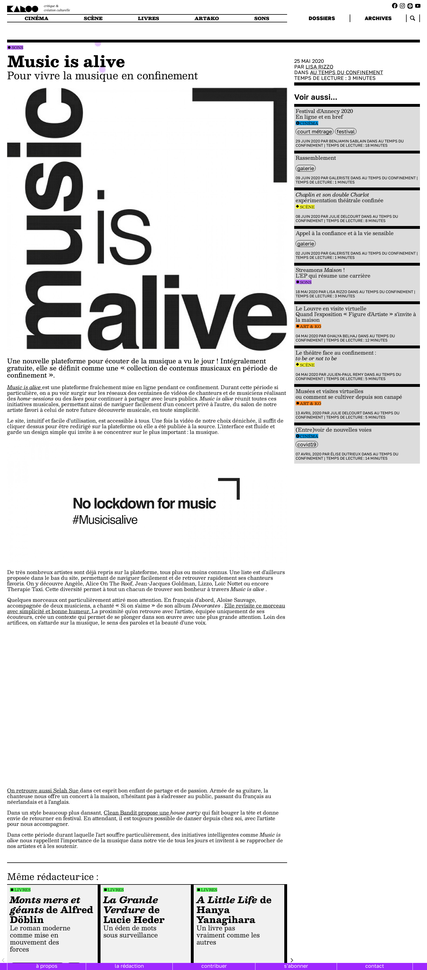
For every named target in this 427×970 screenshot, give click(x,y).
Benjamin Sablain (347, 141)
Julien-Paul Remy (345, 374)
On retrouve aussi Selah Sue (43, 790)
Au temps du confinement (346, 72)
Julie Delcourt (344, 216)
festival (346, 131)
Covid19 (306, 444)
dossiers (322, 18)
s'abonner (296, 966)
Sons (17, 47)
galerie (305, 168)
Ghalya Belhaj (342, 336)
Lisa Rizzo (319, 66)
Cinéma (309, 123)
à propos (46, 966)
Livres (22, 890)
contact (374, 966)
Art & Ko (310, 326)
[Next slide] (291, 960)
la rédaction (129, 966)
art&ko (207, 18)
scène (93, 18)
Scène (307, 207)
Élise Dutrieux (345, 454)
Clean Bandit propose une (137, 812)
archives (378, 18)
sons (261, 18)
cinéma (36, 18)
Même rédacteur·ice (50, 876)
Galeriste (339, 178)
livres (148, 18)
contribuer (214, 966)
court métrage (314, 131)
